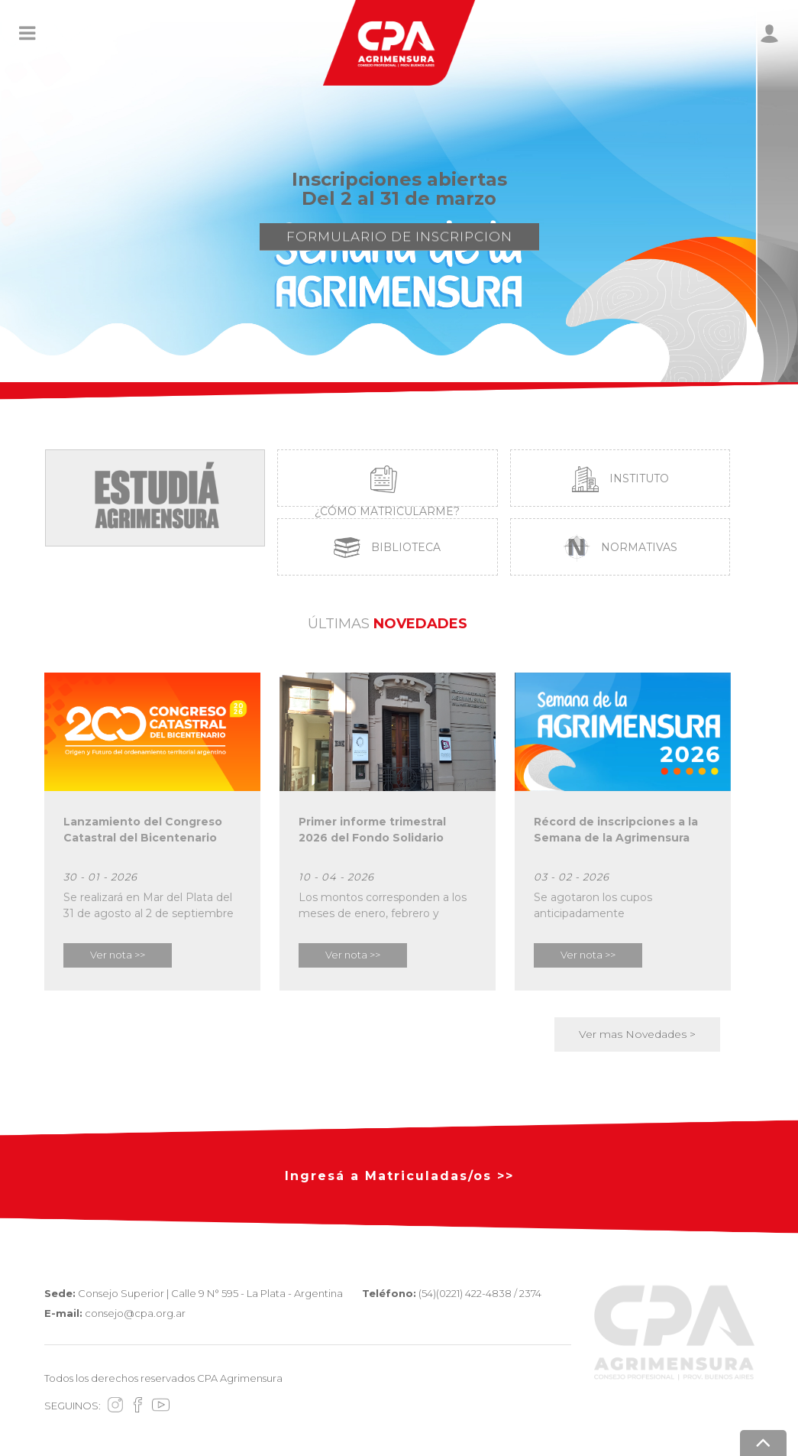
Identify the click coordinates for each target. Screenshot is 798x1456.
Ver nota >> (117, 955)
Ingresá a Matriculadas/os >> (399, 1176)
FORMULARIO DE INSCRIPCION (399, 241)
